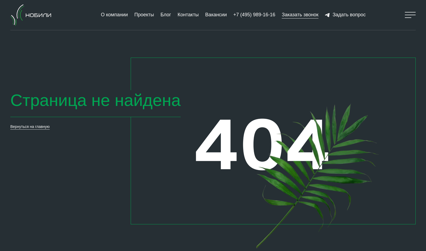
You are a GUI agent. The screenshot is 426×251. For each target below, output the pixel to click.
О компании (114, 14)
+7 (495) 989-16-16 (254, 14)
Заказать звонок (300, 14)
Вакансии (216, 14)
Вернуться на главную (30, 126)
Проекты (144, 14)
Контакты (188, 14)
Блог (166, 14)
